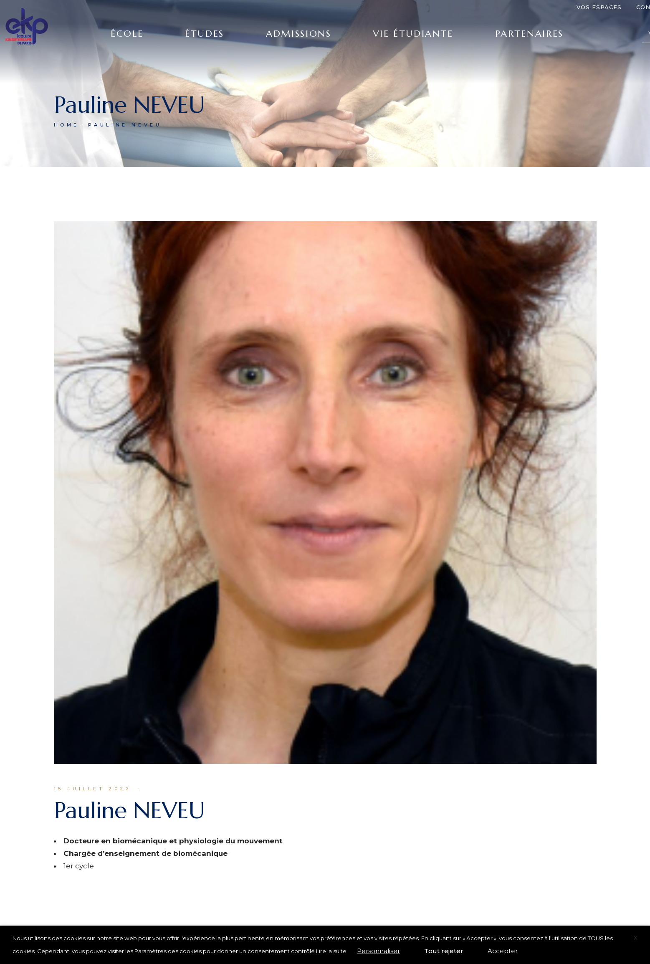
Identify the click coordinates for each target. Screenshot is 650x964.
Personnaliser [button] (378, 951)
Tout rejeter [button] (443, 951)
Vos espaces (599, 7)
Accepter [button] (503, 951)
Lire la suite (331, 951)
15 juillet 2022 (93, 789)
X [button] (635, 937)
